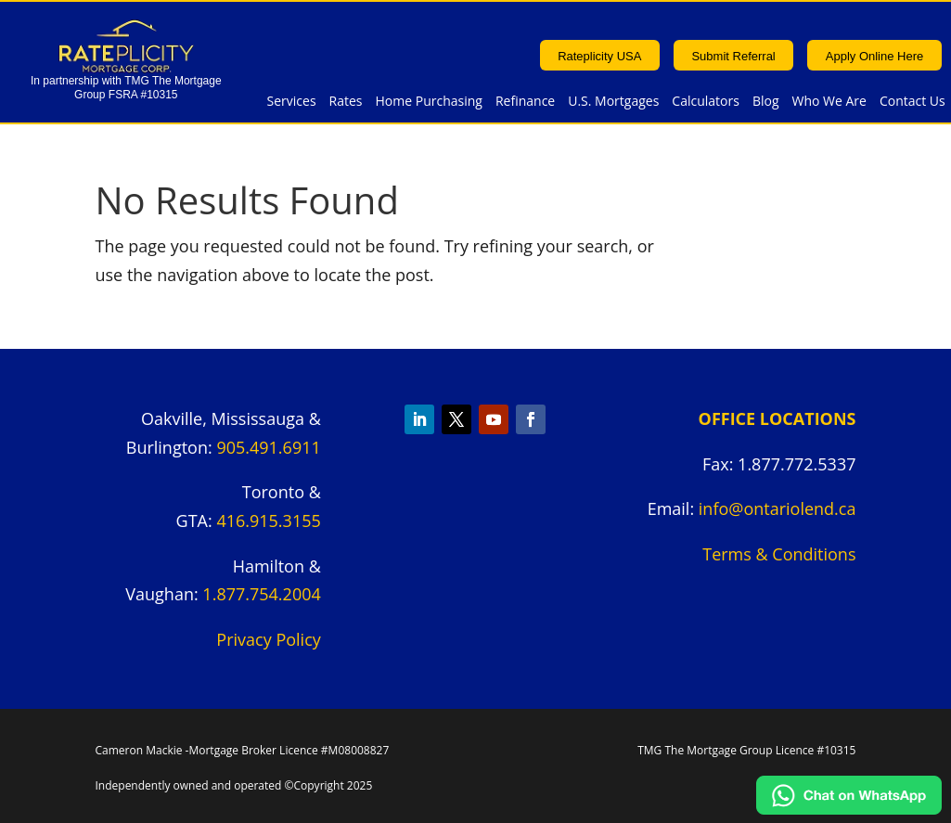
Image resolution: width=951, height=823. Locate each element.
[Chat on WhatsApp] (849, 808)
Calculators (705, 102)
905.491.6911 (268, 447)
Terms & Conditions (778, 554)
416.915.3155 (268, 520)
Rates (346, 102)
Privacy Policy (268, 639)
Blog (765, 102)
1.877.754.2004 (261, 594)
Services (291, 102)
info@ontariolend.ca (777, 508)
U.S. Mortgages (613, 102)
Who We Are (829, 102)
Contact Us (912, 102)
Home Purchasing (429, 102)
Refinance (525, 102)
